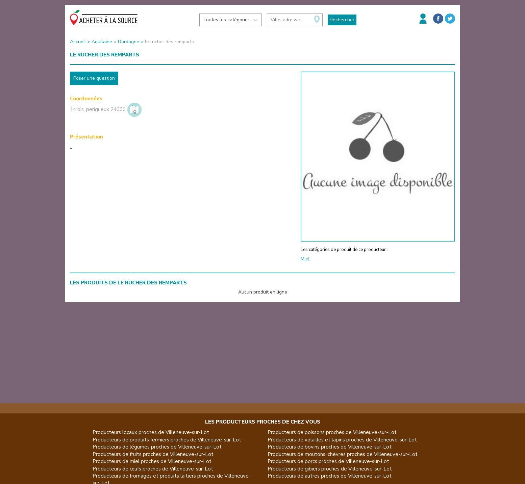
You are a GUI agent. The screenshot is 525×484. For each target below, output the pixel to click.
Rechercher (342, 20)
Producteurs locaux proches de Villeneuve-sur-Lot (151, 432)
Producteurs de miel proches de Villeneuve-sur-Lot (152, 461)
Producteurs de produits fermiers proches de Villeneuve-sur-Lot (167, 439)
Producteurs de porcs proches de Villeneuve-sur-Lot (328, 461)
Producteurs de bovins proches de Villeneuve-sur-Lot (330, 446)
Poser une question (94, 78)
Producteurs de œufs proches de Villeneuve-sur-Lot (153, 468)
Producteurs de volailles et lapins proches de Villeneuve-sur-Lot (342, 439)
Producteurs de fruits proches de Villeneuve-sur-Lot (153, 454)
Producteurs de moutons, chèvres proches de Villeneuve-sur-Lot (343, 454)
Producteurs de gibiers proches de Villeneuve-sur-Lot (330, 468)
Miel (305, 259)
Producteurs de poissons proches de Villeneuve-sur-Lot (332, 432)
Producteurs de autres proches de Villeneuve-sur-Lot (330, 476)
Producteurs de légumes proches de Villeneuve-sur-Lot (157, 446)
